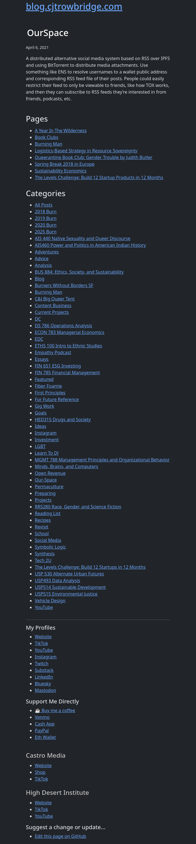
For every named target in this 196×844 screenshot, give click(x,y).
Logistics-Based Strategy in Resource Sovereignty (86, 151)
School (42, 533)
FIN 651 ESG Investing (58, 366)
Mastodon (45, 690)
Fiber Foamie (48, 386)
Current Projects (52, 312)
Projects (43, 500)
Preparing (45, 493)
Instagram (46, 433)
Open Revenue (50, 473)
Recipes (43, 520)
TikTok (41, 643)
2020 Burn (46, 225)
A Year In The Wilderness (61, 130)
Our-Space (46, 480)
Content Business (53, 305)
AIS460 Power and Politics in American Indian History (90, 245)
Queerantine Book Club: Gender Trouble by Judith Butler (93, 157)
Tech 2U (43, 560)
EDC (39, 339)
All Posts (44, 205)
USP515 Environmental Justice (66, 594)
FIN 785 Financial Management (67, 372)
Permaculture (49, 486)
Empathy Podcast (53, 352)
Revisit (41, 527)
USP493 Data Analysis (57, 580)
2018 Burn (46, 211)
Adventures (47, 252)
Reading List (48, 513)
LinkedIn (44, 677)
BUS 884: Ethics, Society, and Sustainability (79, 272)
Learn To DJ (47, 453)
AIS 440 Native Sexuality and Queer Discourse (83, 238)
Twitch (42, 663)
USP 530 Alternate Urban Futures (69, 574)
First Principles (50, 393)
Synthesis (45, 554)
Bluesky (43, 684)
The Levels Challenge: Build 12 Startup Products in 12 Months (99, 177)
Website (43, 637)
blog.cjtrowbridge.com (74, 6)
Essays (42, 359)
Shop (40, 772)
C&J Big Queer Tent (55, 299)
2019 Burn (46, 218)
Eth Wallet (45, 737)
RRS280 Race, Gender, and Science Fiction (78, 507)
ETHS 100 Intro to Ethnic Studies (68, 346)
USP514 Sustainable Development (70, 587)
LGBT (40, 446)
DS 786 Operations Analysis (63, 326)
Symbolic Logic (50, 547)
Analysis (43, 265)
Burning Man (48, 144)
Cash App (45, 724)
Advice (42, 258)
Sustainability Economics (61, 171)
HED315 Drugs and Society (63, 419)
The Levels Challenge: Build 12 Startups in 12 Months (90, 567)
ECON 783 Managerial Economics (70, 332)
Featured (44, 379)
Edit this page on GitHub (60, 836)
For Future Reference (57, 399)
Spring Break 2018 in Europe (65, 164)
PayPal (42, 730)
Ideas (40, 426)
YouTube (44, 607)
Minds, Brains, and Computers (66, 466)
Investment (47, 440)
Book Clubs (46, 137)
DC (38, 319)
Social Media (48, 540)
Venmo (42, 717)
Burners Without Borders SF (64, 285)
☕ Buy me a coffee (55, 710)
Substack (44, 670)
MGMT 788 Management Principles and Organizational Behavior (102, 460)
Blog (39, 279)
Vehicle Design (50, 601)
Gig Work (44, 406)
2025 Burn (46, 232)
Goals (41, 413)
